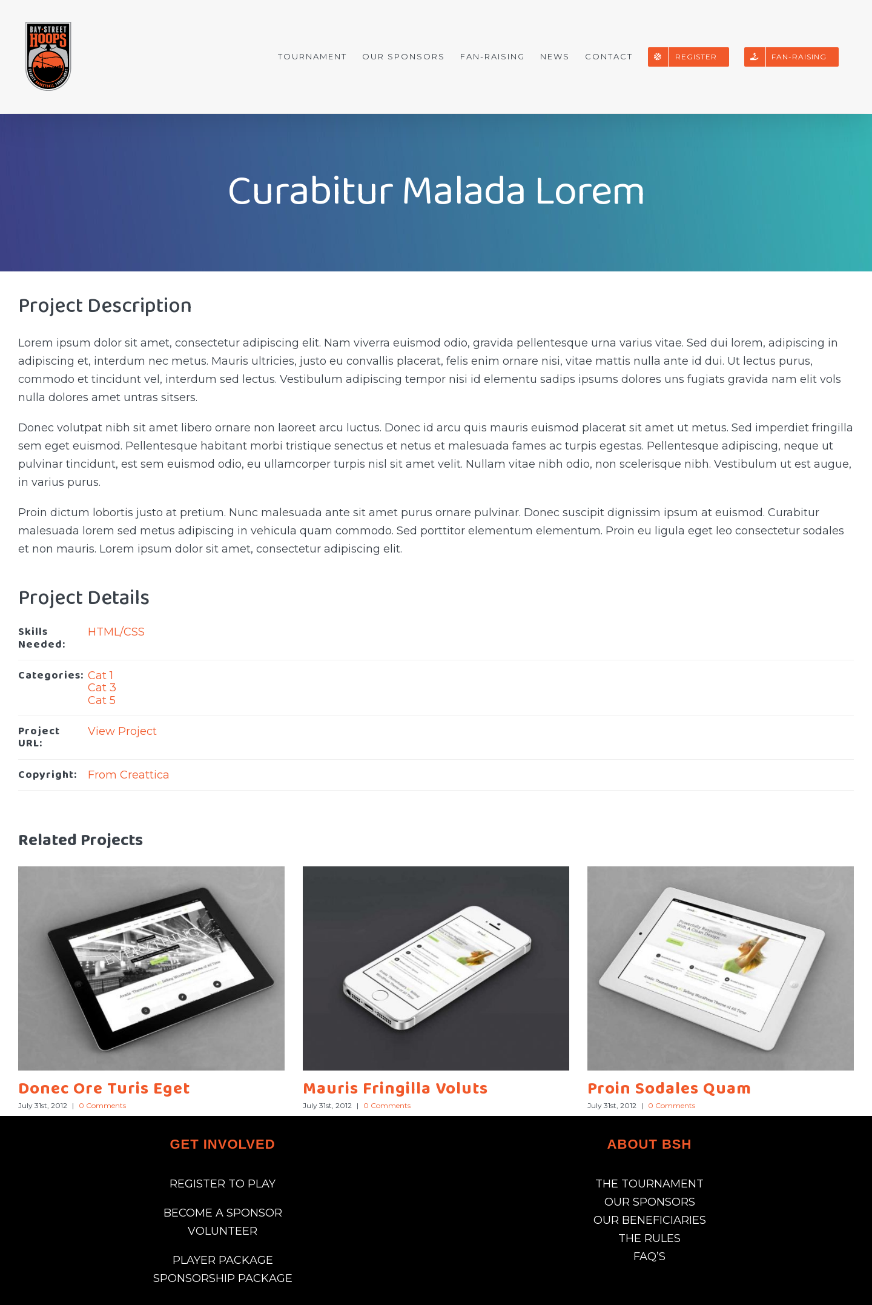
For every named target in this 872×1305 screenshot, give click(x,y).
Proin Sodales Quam (669, 1089)
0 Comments (102, 1105)
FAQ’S (649, 1256)
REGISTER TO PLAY (223, 1183)
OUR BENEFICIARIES (649, 1220)
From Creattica (129, 775)
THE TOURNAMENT (649, 1183)
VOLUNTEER (222, 1231)
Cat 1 (100, 675)
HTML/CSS (116, 632)
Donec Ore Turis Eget (104, 1089)
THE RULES (649, 1238)
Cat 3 (102, 687)
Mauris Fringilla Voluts (395, 1089)
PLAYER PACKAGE (223, 1260)
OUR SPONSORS (649, 1202)
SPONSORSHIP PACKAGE (222, 1278)
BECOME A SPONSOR (223, 1213)
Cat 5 (102, 700)
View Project (122, 731)
